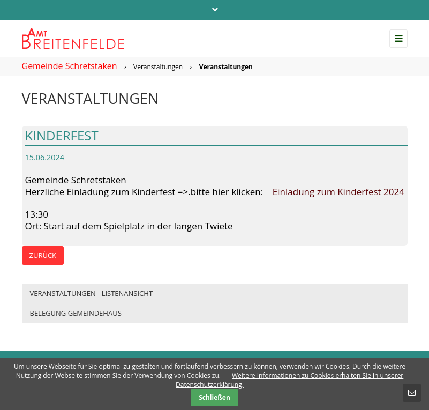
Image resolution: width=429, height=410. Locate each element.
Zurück (43, 255)
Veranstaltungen (158, 66)
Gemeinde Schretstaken (69, 66)
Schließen (214, 397)
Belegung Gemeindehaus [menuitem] (76, 313)
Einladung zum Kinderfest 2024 (338, 191)
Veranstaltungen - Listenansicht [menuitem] (91, 293)
